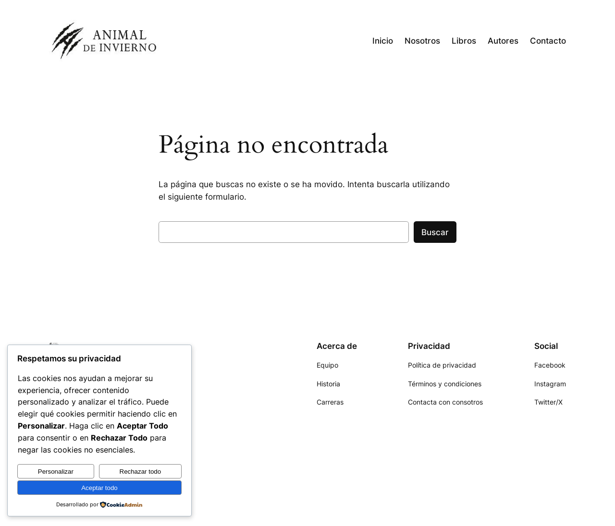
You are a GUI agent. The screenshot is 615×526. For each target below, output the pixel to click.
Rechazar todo (140, 471)
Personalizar (56, 471)
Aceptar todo (99, 487)
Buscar (435, 232)
